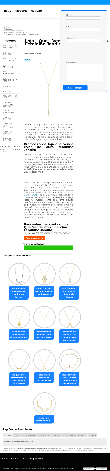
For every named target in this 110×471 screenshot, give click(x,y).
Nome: (69, 16)
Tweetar (27, 59)
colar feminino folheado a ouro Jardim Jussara (44, 332)
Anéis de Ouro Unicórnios (10, 60)
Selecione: (8, 433)
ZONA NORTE (31, 433)
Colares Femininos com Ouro (8, 104)
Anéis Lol (7, 91)
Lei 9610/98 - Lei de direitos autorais (81, 448)
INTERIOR (92, 433)
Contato (36, 11)
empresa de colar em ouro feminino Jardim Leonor (44, 292)
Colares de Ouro (10, 97)
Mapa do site (36, 456)
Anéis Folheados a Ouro (10, 80)
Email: (69, 28)
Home (7, 11)
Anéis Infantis (10, 86)
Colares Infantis (7, 118)
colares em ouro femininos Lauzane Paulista (44, 376)
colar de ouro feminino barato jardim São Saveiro (17, 292)
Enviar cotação (75, 88)
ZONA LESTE (19, 433)
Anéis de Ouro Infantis (10, 53)
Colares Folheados (8, 111)
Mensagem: (69, 71)
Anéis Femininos (8, 66)
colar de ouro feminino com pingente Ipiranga (17, 332)
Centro (64, 433)
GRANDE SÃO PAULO (77, 433)
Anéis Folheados (8, 72)
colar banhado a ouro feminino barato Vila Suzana (70, 292)
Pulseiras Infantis (7, 139)
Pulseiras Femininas (8, 133)
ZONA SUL (55, 433)
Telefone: (69, 39)
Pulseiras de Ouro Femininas (10, 125)
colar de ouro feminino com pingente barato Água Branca (70, 333)
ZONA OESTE (44, 433)
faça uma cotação (34, 238)
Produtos (21, 11)
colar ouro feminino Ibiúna (43, 417)
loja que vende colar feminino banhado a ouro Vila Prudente (70, 377)
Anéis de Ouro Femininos (10, 47)
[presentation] (83, 51)
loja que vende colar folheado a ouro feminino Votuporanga (17, 377)
